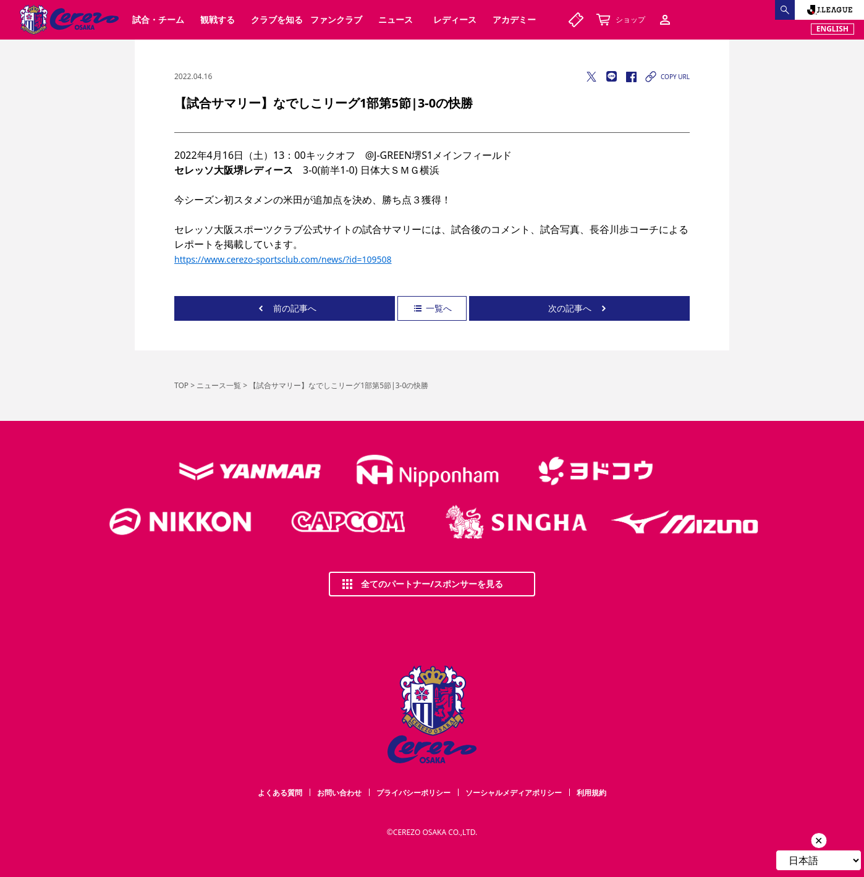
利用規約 (591, 792)
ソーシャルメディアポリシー (513, 792)
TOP (181, 385)
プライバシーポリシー (413, 792)
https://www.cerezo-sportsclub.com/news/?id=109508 (283, 259)
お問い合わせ (339, 792)
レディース (454, 19)
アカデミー (514, 19)
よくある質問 (280, 792)
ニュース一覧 (219, 385)
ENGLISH (832, 28)
